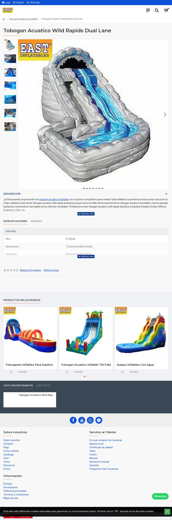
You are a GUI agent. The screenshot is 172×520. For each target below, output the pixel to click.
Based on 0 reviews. (30, 270)
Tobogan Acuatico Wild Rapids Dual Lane (37, 395)
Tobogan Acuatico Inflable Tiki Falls (86, 364)
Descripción (11, 193)
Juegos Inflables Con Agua (135, 364)
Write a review (51, 270)
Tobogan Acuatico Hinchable (23, 19)
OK (167, 511)
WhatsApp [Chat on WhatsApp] (160, 496)
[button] (165, 114)
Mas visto (43, 385)
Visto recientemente (18, 385)
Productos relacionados (21, 300)
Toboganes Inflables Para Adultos (29, 364)
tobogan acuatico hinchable (54, 199)
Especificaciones (15, 221)
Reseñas (36, 221)
